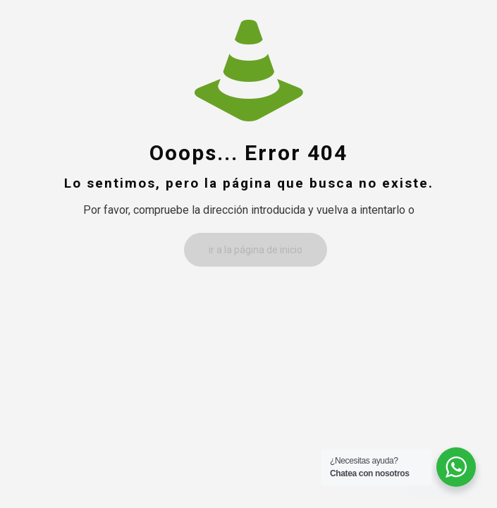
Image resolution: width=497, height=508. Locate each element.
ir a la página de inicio (255, 249)
